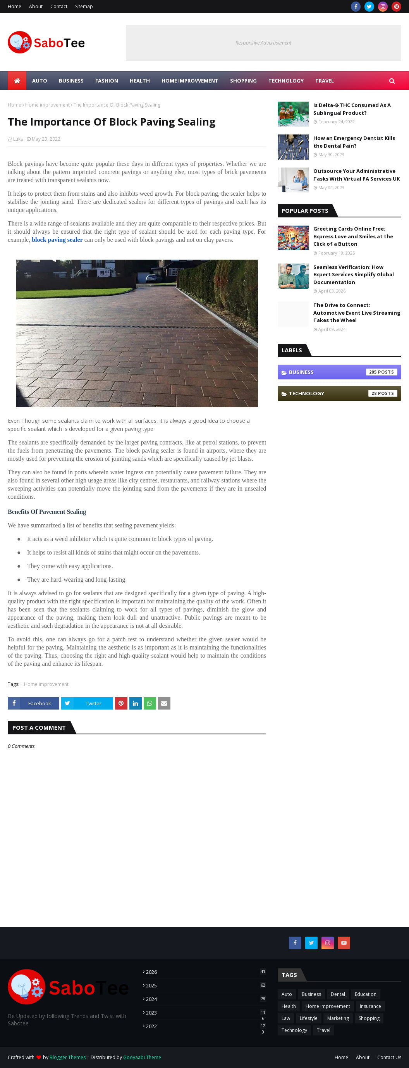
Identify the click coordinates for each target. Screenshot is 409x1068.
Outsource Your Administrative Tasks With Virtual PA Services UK (356, 174)
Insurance (370, 1006)
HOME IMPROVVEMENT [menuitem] (190, 80)
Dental (338, 994)
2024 (206, 999)
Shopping (369, 1018)
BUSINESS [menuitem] (71, 80)
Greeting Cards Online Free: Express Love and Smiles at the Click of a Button (353, 236)
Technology (343, 393)
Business (343, 372)
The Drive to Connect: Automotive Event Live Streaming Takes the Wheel (356, 312)
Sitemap (84, 6)
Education (365, 994)
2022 (206, 1026)
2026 (206, 971)
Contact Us (389, 1057)
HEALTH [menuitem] (140, 80)
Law (286, 1018)
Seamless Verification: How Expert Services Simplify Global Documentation (353, 275)
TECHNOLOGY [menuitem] (286, 80)
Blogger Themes (68, 1057)
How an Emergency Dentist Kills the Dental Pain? (354, 141)
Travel (323, 1030)
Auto (287, 994)
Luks (18, 139)
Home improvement (47, 105)
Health (289, 1006)
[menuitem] (17, 80)
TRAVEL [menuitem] (324, 80)
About (36, 6)
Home (14, 6)
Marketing (338, 1018)
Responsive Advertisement (263, 42)
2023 (206, 1012)
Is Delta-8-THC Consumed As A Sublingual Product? (352, 109)
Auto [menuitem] (39, 80)
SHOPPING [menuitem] (243, 80)
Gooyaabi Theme (142, 1057)
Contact (58, 6)
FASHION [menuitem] (106, 80)
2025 (206, 985)
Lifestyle (309, 1018)
